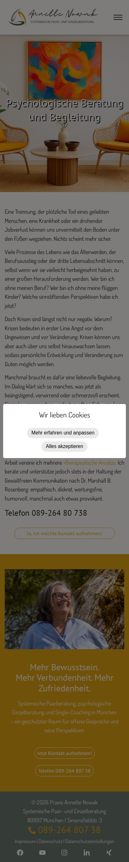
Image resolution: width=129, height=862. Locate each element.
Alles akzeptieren (64, 446)
